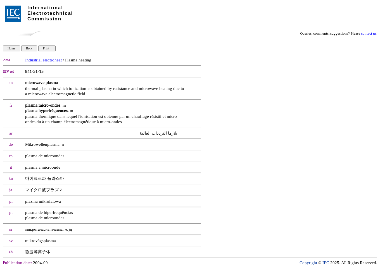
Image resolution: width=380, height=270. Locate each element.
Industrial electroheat (43, 60)
